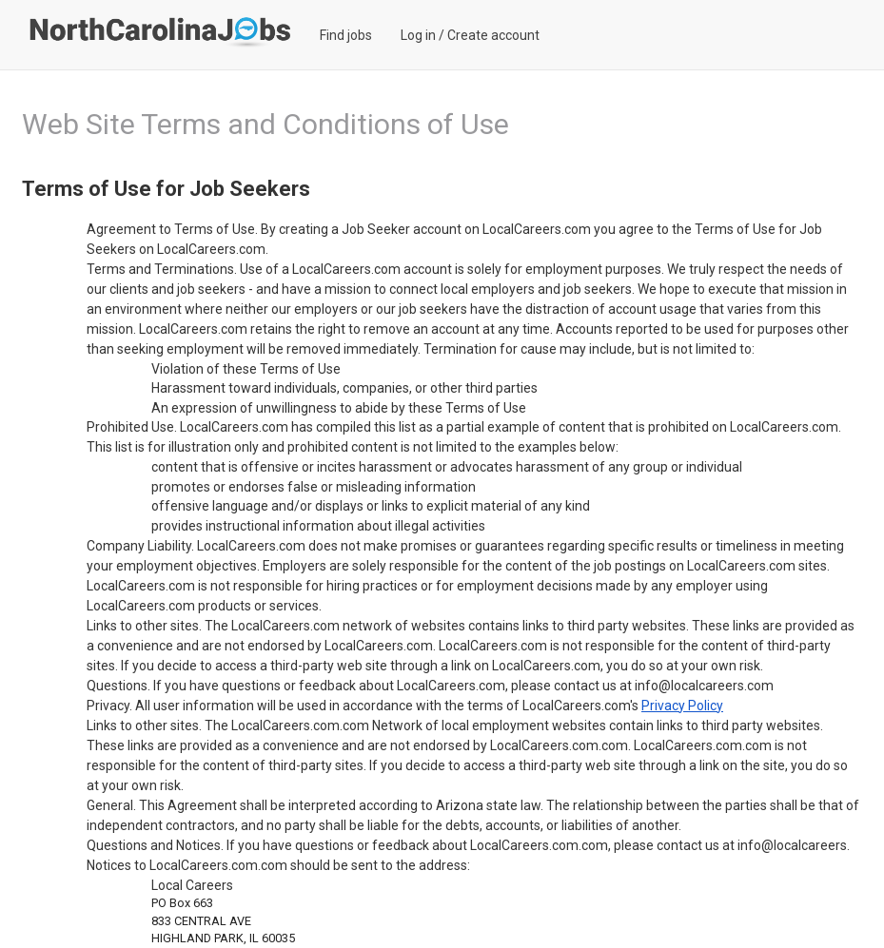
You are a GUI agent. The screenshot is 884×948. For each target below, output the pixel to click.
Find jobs (346, 35)
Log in (418, 35)
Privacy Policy (682, 705)
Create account (493, 35)
